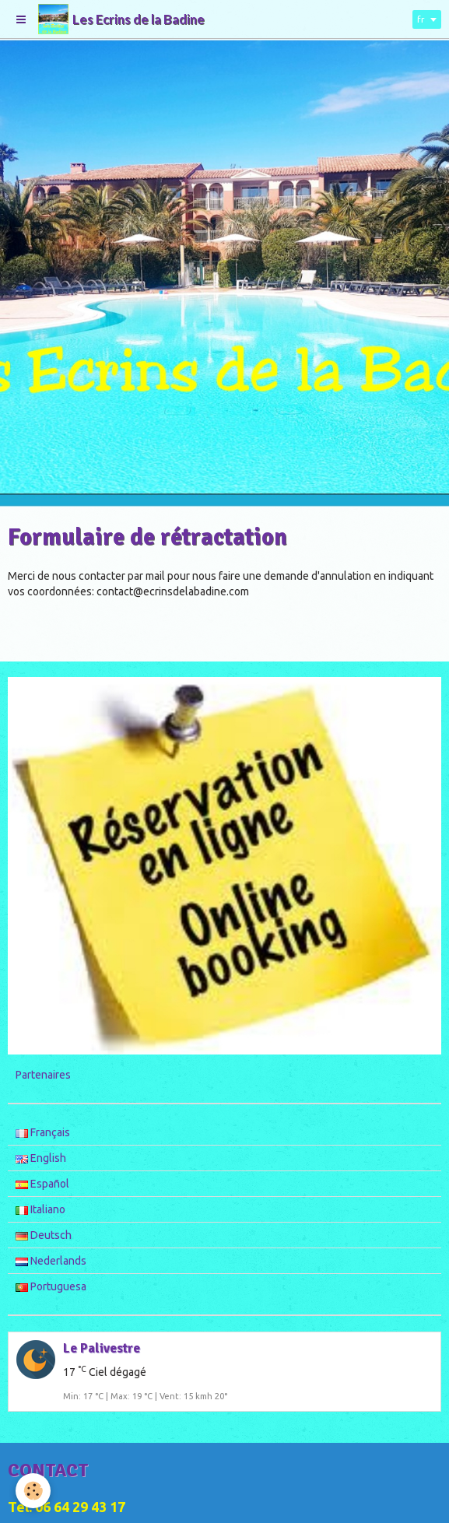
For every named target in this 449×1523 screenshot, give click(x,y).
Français (43, 1132)
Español (42, 1183)
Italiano (40, 1209)
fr (421, 19)
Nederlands (51, 1261)
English (41, 1158)
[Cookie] (33, 1490)
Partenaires (43, 1075)
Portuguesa (51, 1286)
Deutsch (44, 1235)
